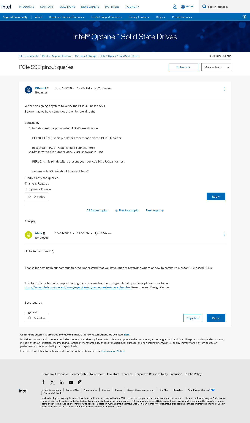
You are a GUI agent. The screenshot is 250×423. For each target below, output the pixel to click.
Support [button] (46, 6)
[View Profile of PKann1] (42, 88)
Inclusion (176, 374)
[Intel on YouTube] (71, 382)
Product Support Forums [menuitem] (105, 17)
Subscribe (183, 67)
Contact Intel (79, 374)
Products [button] (26, 6)
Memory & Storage (86, 56)
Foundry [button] (132, 6)
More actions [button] (213, 67)
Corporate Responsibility (151, 374)
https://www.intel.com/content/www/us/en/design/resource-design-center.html (78, 287)
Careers (127, 374)
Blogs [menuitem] (159, 17)
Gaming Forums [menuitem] (138, 17)
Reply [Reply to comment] (216, 318)
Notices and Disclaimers (169, 400)
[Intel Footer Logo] (23, 390)
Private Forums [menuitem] (181, 17)
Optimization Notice (112, 351)
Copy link (193, 318)
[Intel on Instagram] (80, 382)
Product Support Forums (56, 56)
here (126, 334)
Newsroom (97, 374)
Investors (113, 374)
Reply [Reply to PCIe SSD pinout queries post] (216, 196)
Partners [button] (112, 6)
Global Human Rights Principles (148, 403)
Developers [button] (90, 6)
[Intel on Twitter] (52, 382)
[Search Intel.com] (228, 6)
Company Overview (55, 374)
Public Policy (193, 374)
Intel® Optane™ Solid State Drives (120, 56)
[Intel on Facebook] (43, 382)
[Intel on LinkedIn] (61, 382)
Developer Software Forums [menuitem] (65, 17)
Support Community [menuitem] (15, 17)
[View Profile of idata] (40, 233)
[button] (223, 89)
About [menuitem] (38, 17)
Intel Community (28, 56)
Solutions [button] (67, 6)
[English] (187, 6)
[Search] (204, 6)
